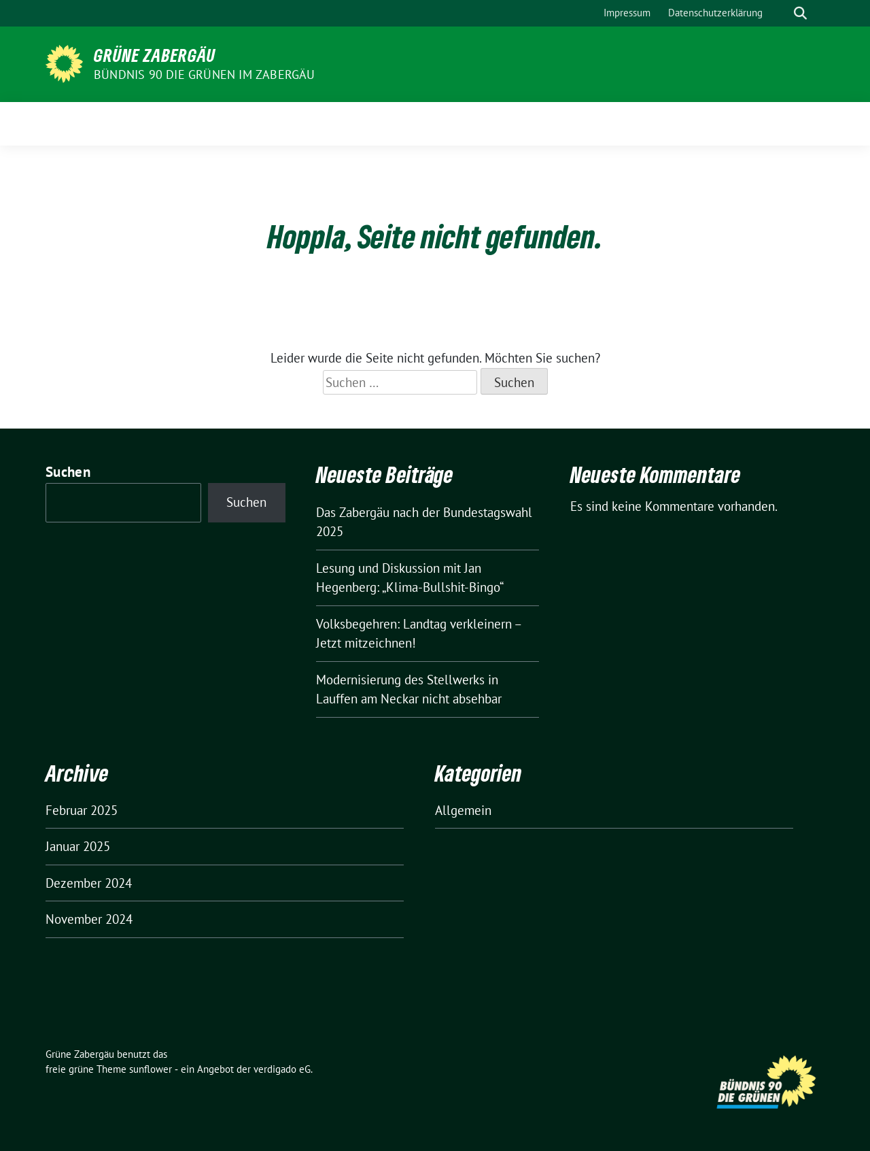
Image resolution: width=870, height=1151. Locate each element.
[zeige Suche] (800, 13)
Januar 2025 (78, 846)
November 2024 (89, 919)
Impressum (627, 12)
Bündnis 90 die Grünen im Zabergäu (204, 74)
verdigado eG (282, 1069)
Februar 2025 (82, 810)
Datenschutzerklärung (715, 12)
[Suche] (781, 13)
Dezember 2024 (89, 883)
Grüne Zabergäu (154, 55)
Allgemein (463, 810)
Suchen (68, 472)
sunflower (150, 1069)
